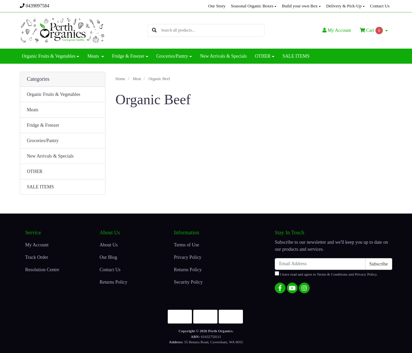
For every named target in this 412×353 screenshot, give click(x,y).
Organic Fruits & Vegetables (53, 94)
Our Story (216, 5)
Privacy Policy (187, 257)
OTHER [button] (263, 56)
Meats (32, 109)
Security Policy (188, 282)
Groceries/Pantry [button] (172, 56)
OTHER (35, 171)
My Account (37, 244)
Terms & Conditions (332, 274)
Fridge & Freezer (43, 125)
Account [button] (336, 30)
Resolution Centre (42, 269)
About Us (109, 244)
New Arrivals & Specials (223, 56)
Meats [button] (93, 56)
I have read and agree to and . (326, 273)
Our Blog (108, 257)
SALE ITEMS (296, 56)
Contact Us (380, 5)
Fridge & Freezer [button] (128, 56)
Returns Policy (113, 282)
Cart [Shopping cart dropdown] (372, 30)
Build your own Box (300, 5)
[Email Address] (320, 264)
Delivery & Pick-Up (343, 5)
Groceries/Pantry (43, 140)
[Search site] (154, 30)
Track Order (36, 257)
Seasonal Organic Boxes (252, 5)
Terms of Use (186, 244)
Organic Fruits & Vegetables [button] (48, 56)
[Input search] (212, 30)
